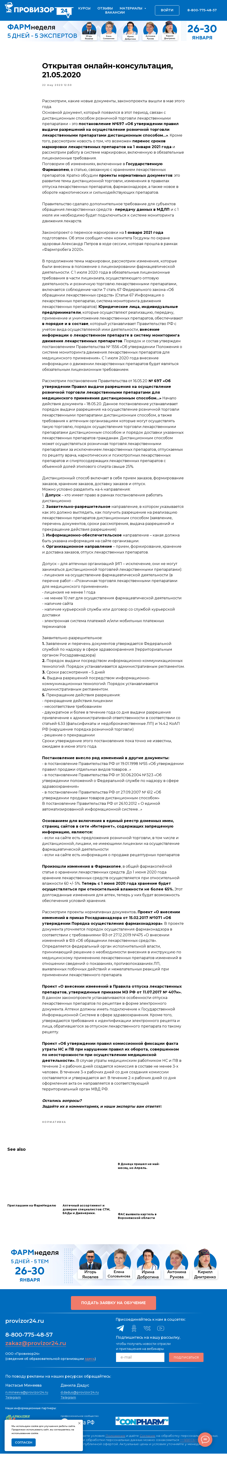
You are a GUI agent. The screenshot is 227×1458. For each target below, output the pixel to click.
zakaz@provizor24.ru (35, 1347)
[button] (113, 1307)
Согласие (147, 1440)
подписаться (186, 1361)
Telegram (13, 1401)
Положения (115, 1440)
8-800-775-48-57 (29, 1338)
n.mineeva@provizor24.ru (26, 1397)
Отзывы (105, 8)
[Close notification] (79, 1423)
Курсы (84, 8)
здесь (90, 1363)
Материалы (131, 8)
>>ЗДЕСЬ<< (189, 1444)
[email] (140, 1361)
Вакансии (115, 12)
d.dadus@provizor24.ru (80, 1397)
